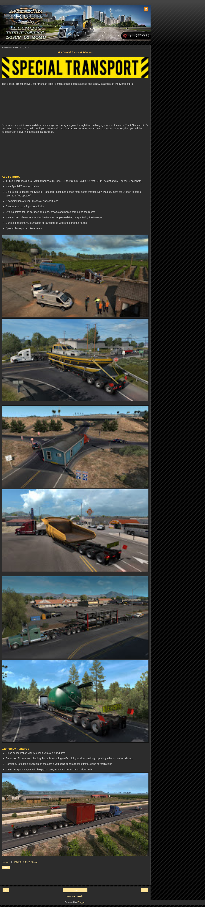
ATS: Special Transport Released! (75, 52)
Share (5, 867)
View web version (75, 896)
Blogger (81, 902)
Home (75, 890)
